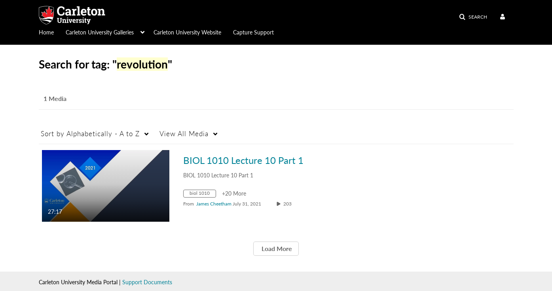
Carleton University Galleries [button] (100, 32)
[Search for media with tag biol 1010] (202, 194)
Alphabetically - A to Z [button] (90, 133)
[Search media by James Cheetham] (213, 204)
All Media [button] (184, 133)
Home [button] (46, 32)
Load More (276, 248)
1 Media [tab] (55, 98)
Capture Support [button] (253, 32)
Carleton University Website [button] (187, 32)
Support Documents (147, 282)
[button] (473, 17)
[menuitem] (52, 32)
